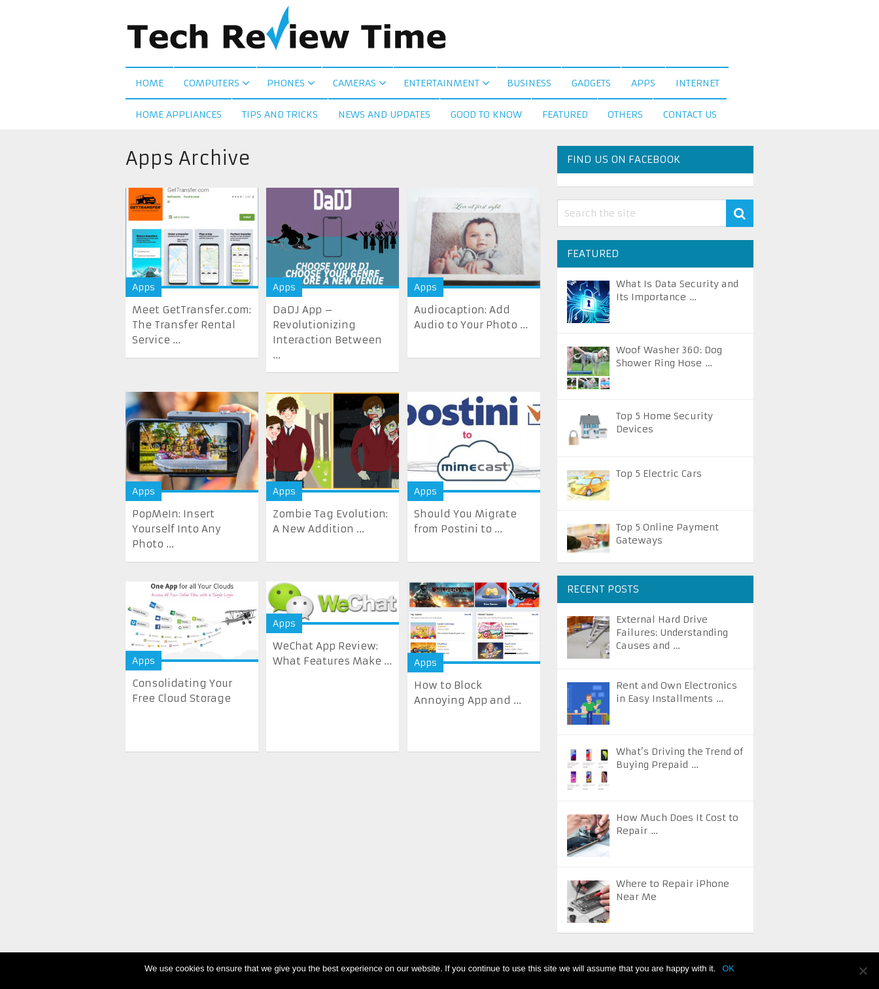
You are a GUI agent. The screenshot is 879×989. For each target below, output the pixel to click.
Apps (642, 84)
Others (626, 117)
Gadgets (590, 84)
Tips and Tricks (280, 117)
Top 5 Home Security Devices (664, 425)
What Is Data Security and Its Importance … (677, 293)
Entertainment (441, 84)
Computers (211, 84)
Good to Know (486, 117)
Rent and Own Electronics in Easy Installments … (676, 694)
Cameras (353, 84)
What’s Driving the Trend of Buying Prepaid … (680, 760)
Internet (697, 84)
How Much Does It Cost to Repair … (677, 826)
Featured (565, 117)
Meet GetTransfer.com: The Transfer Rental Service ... (191, 327)
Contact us (690, 117)
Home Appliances (178, 117)
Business (528, 84)
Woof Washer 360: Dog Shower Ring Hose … (669, 359)
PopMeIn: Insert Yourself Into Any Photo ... (176, 531)
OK (728, 968)
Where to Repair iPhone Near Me (672, 892)
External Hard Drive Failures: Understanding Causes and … (672, 635)
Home (149, 84)
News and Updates (384, 117)
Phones (286, 84)
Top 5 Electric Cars (659, 476)
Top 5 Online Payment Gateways (667, 536)
